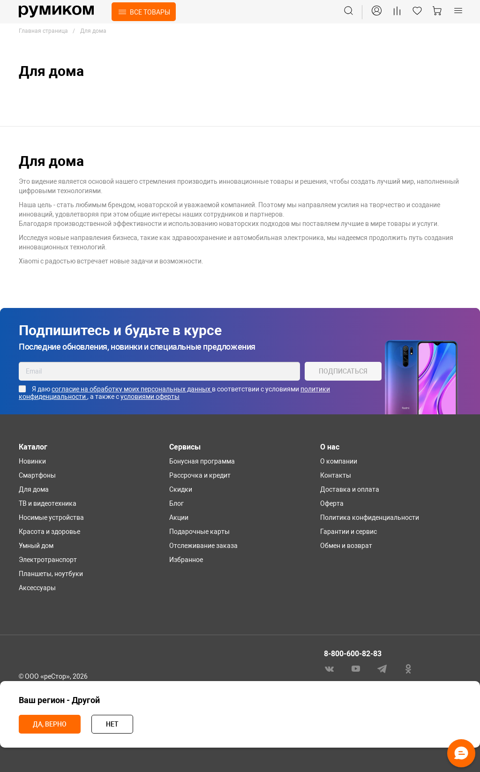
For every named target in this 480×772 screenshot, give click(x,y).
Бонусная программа (202, 461)
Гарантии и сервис (348, 531)
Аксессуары (37, 588)
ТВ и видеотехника (47, 503)
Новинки (32, 461)
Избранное (186, 559)
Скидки (180, 489)
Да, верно (50, 724)
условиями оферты (150, 396)
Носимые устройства (51, 517)
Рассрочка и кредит (200, 475)
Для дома (34, 489)
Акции (178, 517)
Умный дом (36, 545)
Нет (112, 724)
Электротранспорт (48, 559)
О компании (338, 461)
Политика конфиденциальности (369, 517)
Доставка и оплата (349, 489)
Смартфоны (37, 475)
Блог (176, 503)
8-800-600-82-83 (353, 653)
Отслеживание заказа (203, 545)
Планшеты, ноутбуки (51, 573)
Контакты (335, 475)
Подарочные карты (199, 531)
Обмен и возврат (346, 545)
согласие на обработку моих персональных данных (132, 389)
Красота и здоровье (49, 531)
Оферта (332, 503)
